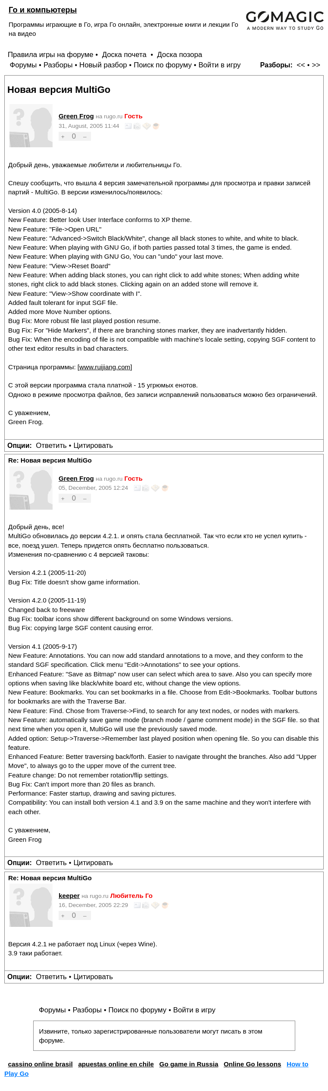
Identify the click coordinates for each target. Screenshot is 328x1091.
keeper (69, 895)
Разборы (58, 65)
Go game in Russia (189, 1064)
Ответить (51, 445)
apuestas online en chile (116, 1064)
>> (316, 65)
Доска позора (180, 55)
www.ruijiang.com (104, 367)
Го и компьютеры (43, 9)
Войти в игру (219, 65)
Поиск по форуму (163, 65)
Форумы (23, 65)
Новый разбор (103, 65)
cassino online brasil (40, 1064)
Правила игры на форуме (51, 55)
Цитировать (92, 445)
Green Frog (76, 116)
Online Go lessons (252, 1064)
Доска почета (125, 55)
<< (301, 65)
